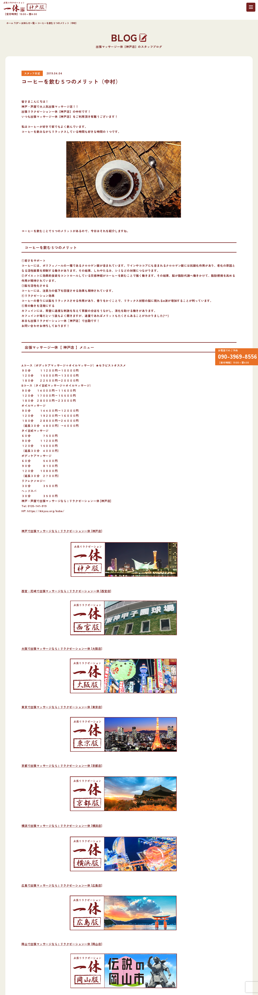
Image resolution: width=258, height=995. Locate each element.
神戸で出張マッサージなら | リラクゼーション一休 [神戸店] (62, 531)
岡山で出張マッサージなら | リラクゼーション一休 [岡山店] (62, 944)
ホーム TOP (12, 23)
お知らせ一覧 (28, 23)
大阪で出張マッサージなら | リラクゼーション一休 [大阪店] (62, 648)
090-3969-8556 (235, 357)
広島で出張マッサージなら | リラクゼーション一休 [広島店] (62, 885)
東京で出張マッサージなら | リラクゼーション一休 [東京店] (62, 707)
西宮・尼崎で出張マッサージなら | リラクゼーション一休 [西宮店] (66, 591)
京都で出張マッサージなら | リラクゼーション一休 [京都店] (62, 765)
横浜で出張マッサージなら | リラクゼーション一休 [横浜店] (62, 825)
